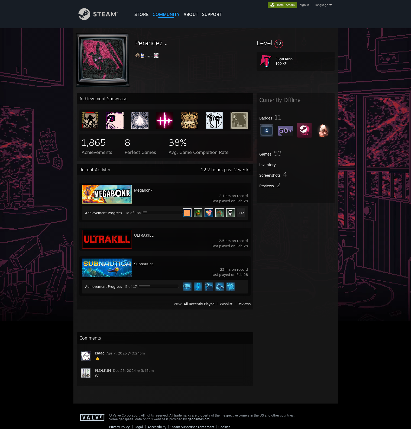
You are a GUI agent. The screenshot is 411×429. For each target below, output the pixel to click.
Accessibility (157, 427)
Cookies (224, 427)
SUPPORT (212, 14)
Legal (139, 427)
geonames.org (198, 419)
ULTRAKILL (144, 235)
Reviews (244, 304)
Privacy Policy (119, 427)
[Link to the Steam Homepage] (102, 18)
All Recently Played (199, 304)
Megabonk (143, 190)
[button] (296, 42)
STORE (141, 14)
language (321, 5)
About (190, 14)
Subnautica (144, 264)
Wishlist (226, 304)
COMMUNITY (166, 14)
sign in (304, 5)
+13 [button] (241, 213)
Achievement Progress (103, 213)
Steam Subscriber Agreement (192, 427)
